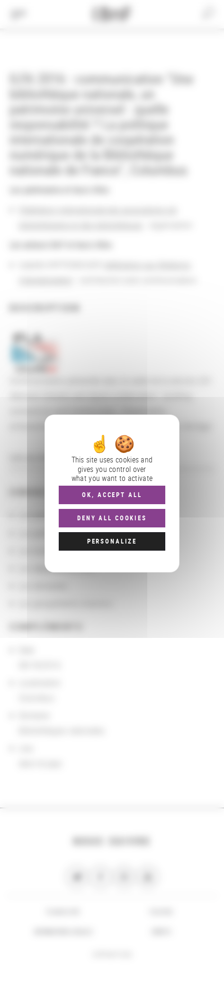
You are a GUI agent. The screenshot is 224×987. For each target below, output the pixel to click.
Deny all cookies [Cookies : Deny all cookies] (112, 518)
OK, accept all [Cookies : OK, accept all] (112, 494)
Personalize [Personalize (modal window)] (112, 541)
